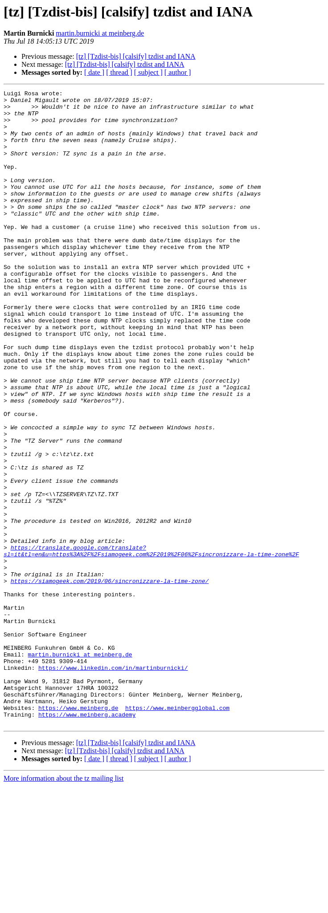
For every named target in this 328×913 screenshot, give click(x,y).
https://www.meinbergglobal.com (177, 832)
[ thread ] (119, 72)
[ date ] (94, 72)
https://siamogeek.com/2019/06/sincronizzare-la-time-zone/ (110, 680)
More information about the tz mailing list (63, 905)
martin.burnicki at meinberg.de (100, 33)
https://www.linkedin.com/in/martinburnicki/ (113, 784)
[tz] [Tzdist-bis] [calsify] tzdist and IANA (136, 56)
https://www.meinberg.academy (86, 840)
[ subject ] (148, 72)
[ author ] (177, 72)
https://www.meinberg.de (78, 832)
